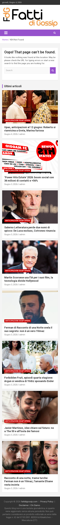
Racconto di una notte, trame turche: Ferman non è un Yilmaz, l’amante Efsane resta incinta (28, 481)
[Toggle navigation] (6, 33)
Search (53, 70)
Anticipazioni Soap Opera (17, 120)
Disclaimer (24, 505)
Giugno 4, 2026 (11, 134)
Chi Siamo (35, 505)
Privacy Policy (46, 501)
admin (22, 134)
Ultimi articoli (13, 86)
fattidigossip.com (29, 501)
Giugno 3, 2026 (11, 184)
